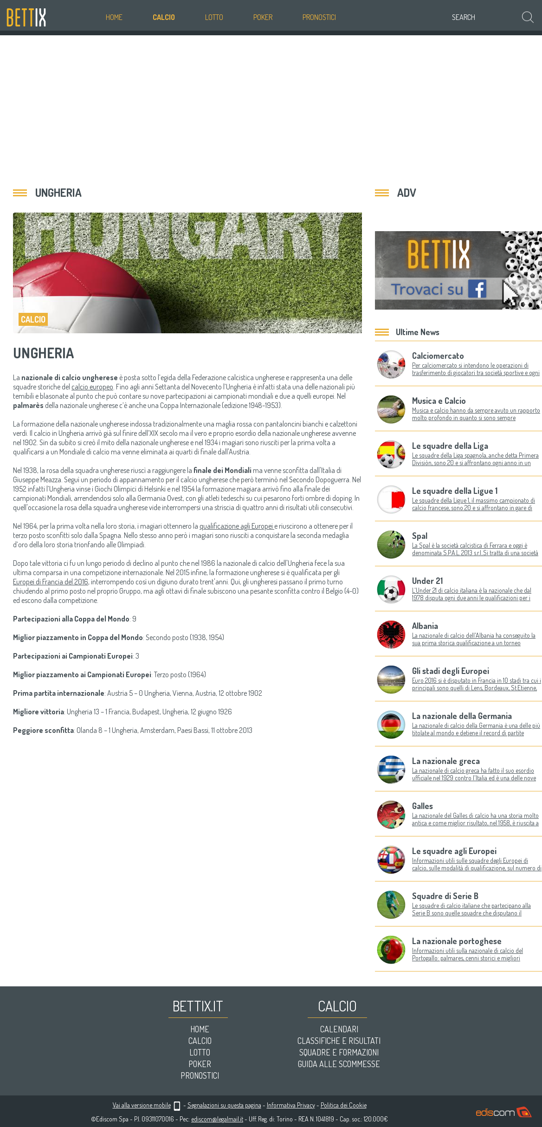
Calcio (164, 17)
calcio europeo (92, 386)
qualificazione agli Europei (237, 526)
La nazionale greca (446, 761)
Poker (262, 17)
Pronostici (319, 17)
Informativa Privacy (291, 1105)
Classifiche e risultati (339, 1041)
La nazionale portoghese (457, 941)
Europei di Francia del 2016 (50, 581)
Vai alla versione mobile (142, 1105)
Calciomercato (438, 355)
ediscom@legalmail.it (217, 1119)
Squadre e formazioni (339, 1052)
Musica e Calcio (439, 400)
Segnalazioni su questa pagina (224, 1105)
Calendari (339, 1029)
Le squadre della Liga (450, 445)
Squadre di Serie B (445, 896)
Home (114, 17)
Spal (419, 536)
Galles (422, 806)
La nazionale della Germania (462, 716)
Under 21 (427, 581)
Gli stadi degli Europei (450, 671)
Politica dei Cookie (344, 1105)
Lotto (214, 17)
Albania (425, 626)
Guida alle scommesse (339, 1064)
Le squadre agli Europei (454, 851)
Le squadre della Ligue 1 (454, 491)
